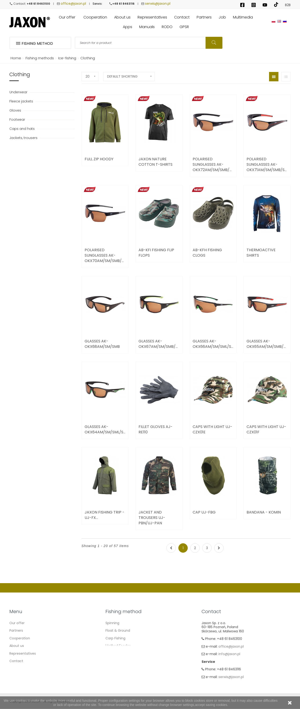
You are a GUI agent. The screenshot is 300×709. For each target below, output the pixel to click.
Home (15, 58)
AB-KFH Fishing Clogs (207, 252)
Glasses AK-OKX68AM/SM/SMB (102, 343)
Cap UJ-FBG (204, 512)
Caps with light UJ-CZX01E (212, 429)
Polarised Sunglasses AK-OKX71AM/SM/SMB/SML (267, 164)
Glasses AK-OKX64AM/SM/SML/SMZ (105, 429)
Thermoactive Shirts (261, 252)
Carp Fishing (115, 638)
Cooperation (19, 638)
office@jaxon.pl (73, 3)
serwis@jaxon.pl (157, 3)
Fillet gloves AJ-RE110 (155, 429)
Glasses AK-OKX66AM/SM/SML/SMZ (213, 343)
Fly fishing (113, 661)
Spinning (112, 623)
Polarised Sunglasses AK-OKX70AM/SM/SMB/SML (105, 255)
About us (16, 645)
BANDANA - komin (264, 512)
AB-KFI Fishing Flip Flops (156, 252)
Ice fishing (113, 668)
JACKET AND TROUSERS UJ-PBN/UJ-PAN (152, 518)
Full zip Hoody (99, 159)
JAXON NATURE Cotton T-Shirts (155, 161)
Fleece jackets (21, 101)
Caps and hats (22, 128)
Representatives (22, 653)
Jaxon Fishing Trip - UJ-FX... (104, 515)
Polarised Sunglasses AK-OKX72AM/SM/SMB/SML (213, 164)
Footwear (17, 119)
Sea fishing (114, 653)
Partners (16, 630)
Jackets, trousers (23, 137)
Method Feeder (117, 645)
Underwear (18, 92)
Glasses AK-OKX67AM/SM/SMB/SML (159, 343)
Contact (16, 661)
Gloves (15, 110)
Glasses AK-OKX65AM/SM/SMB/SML (267, 343)
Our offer (17, 623)
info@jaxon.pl (229, 654)
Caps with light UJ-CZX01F (266, 429)
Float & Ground (117, 630)
